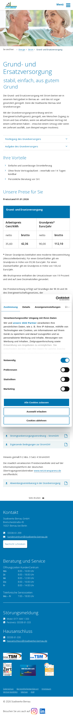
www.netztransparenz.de (47, 470)
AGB (32, 695)
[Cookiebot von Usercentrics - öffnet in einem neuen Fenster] (55, 298)
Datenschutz (8, 692)
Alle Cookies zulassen (36, 402)
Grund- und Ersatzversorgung (49, 49)
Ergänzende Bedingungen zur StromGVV (30, 444)
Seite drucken (36, 498)
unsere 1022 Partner (25, 322)
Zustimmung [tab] (11, 307)
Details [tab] (26, 307)
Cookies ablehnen (36, 420)
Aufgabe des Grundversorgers (21, 146)
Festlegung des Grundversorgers (23, 138)
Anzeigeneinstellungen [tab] (47, 307)
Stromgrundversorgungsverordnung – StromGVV (34, 435)
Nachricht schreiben (15, 547)
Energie (22, 49)
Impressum (46, 692)
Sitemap (24, 695)
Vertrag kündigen (10, 695)
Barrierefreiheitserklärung (28, 692)
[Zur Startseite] (11, 7)
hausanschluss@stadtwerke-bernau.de (27, 644)
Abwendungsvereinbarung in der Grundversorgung (35, 483)
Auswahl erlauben (36, 411)
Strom (30, 49)
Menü (64, 5)
